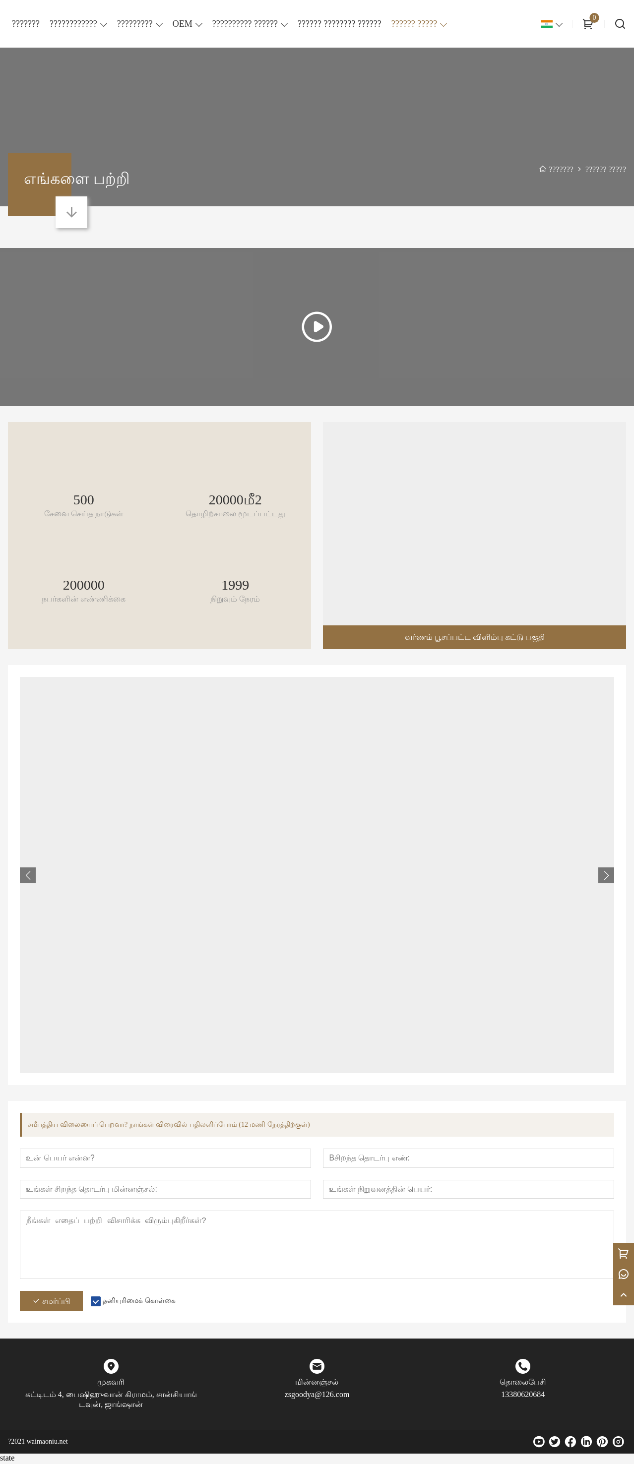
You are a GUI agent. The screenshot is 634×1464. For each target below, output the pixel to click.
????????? (135, 24)
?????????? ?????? (245, 24)
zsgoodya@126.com (317, 1396)
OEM (182, 24)
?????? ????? (414, 24)
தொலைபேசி (523, 1383)
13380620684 (523, 1396)
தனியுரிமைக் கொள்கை (139, 1302)
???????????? (73, 24)
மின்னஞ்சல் (316, 1383)
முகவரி (111, 1383)
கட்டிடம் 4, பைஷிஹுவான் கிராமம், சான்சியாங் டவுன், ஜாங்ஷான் (111, 1401)
